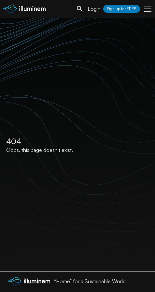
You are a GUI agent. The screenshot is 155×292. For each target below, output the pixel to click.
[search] (80, 9)
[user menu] (148, 9)
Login (94, 9)
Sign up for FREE (121, 8)
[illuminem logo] (24, 10)
